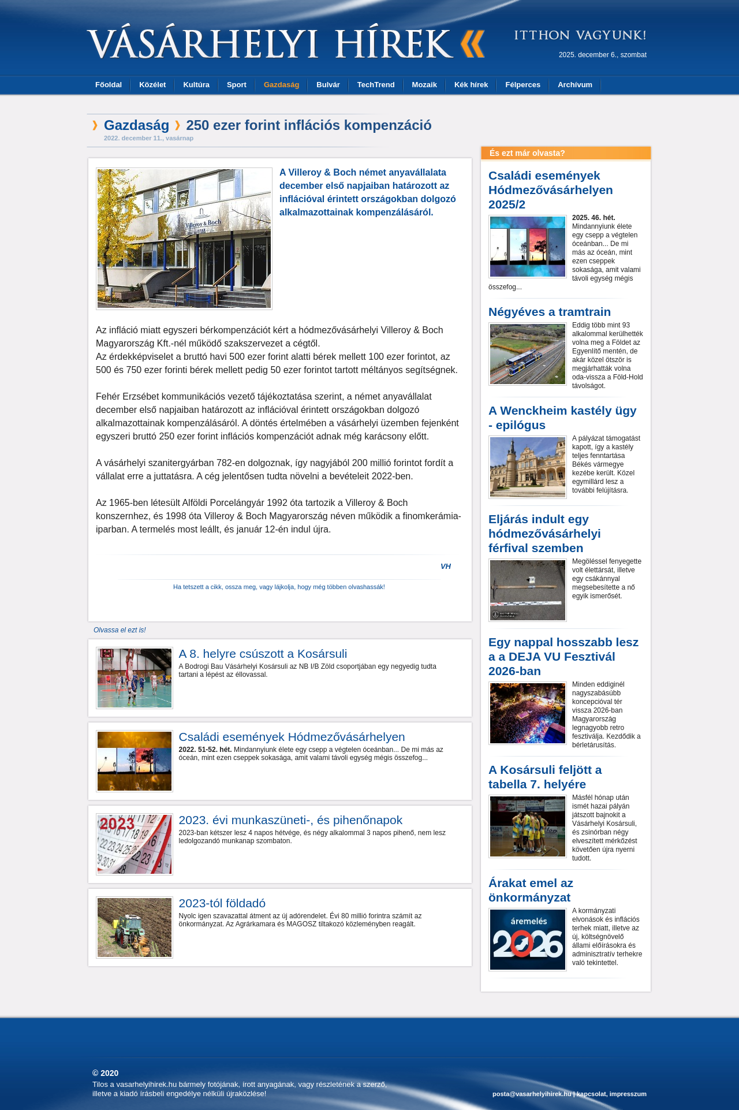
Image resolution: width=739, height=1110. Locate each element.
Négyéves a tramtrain (549, 311)
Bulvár (327, 84)
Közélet (152, 84)
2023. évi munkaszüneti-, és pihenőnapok (291, 819)
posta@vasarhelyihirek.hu (532, 1093)
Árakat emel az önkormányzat (530, 890)
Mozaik (424, 84)
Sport (237, 84)
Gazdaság (281, 84)
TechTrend (376, 84)
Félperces (522, 84)
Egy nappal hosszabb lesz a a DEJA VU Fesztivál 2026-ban (563, 656)
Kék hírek (471, 84)
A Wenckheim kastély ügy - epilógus (562, 417)
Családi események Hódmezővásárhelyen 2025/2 (550, 190)
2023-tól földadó (222, 903)
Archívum (575, 84)
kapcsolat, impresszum (612, 1093)
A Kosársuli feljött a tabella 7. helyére (545, 777)
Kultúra (196, 84)
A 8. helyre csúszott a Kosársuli (263, 653)
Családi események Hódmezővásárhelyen (292, 736)
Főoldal (108, 84)
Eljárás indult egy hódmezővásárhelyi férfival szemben (544, 533)
